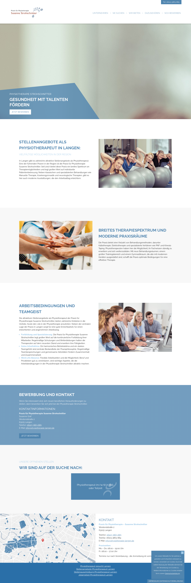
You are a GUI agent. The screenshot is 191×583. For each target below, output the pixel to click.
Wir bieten (134, 13)
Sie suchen (118, 13)
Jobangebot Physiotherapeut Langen (96, 575)
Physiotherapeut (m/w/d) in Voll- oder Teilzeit (97, 489)
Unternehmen (100, 13)
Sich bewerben (172, 13)
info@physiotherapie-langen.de (40, 428)
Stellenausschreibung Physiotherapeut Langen (95, 572)
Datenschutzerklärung (171, 581)
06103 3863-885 (34, 425)
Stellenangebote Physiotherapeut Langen (95, 569)
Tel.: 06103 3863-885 (171, 2)
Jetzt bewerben (20, 112)
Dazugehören (152, 13)
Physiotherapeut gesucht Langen (95, 566)
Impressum (154, 581)
